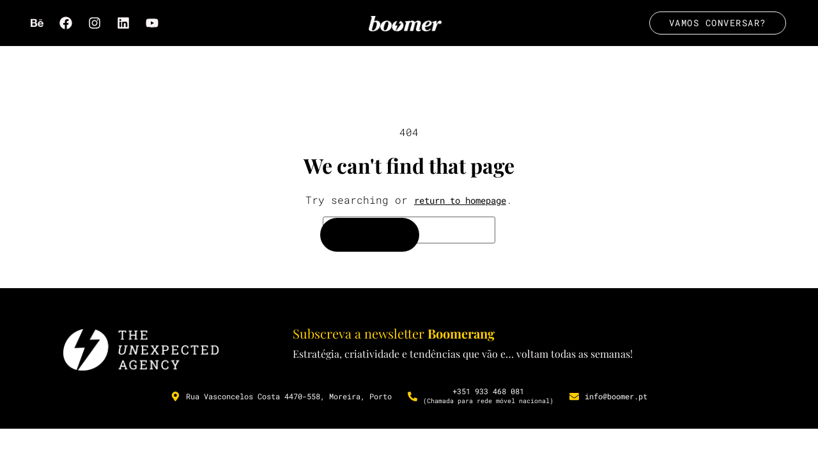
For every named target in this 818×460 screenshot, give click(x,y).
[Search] (369, 236)
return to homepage (460, 201)
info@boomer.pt (616, 398)
